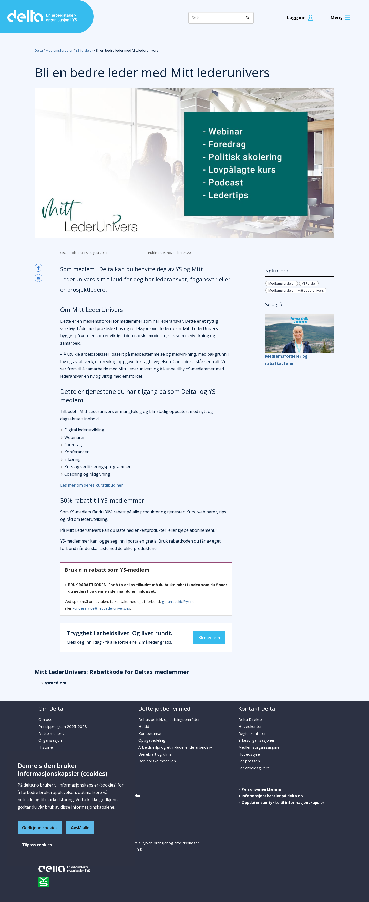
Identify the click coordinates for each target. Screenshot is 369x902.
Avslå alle (80, 827)
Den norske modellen (157, 760)
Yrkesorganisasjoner (256, 740)
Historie (45, 747)
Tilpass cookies (37, 845)
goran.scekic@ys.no (178, 601)
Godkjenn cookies (40, 827)
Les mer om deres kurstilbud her (91, 485)
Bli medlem (209, 637)
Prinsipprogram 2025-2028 (62, 726)
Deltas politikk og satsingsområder (169, 719)
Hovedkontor (250, 726)
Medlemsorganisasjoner (259, 747)
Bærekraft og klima (155, 754)
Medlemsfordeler (59, 50)
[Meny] (339, 18)
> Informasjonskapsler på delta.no (270, 795)
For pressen (249, 760)
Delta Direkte (250, 719)
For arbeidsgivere (254, 767)
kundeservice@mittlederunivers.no (101, 608)
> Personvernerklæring (259, 789)
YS (139, 849)
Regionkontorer (252, 733)
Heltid (143, 726)
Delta (39, 50)
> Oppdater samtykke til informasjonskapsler (281, 802)
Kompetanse (149, 733)
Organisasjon (50, 740)
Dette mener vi (51, 733)
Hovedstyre (249, 754)
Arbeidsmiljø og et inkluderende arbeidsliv (175, 747)
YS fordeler (84, 50)
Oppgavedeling (151, 740)
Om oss (45, 719)
